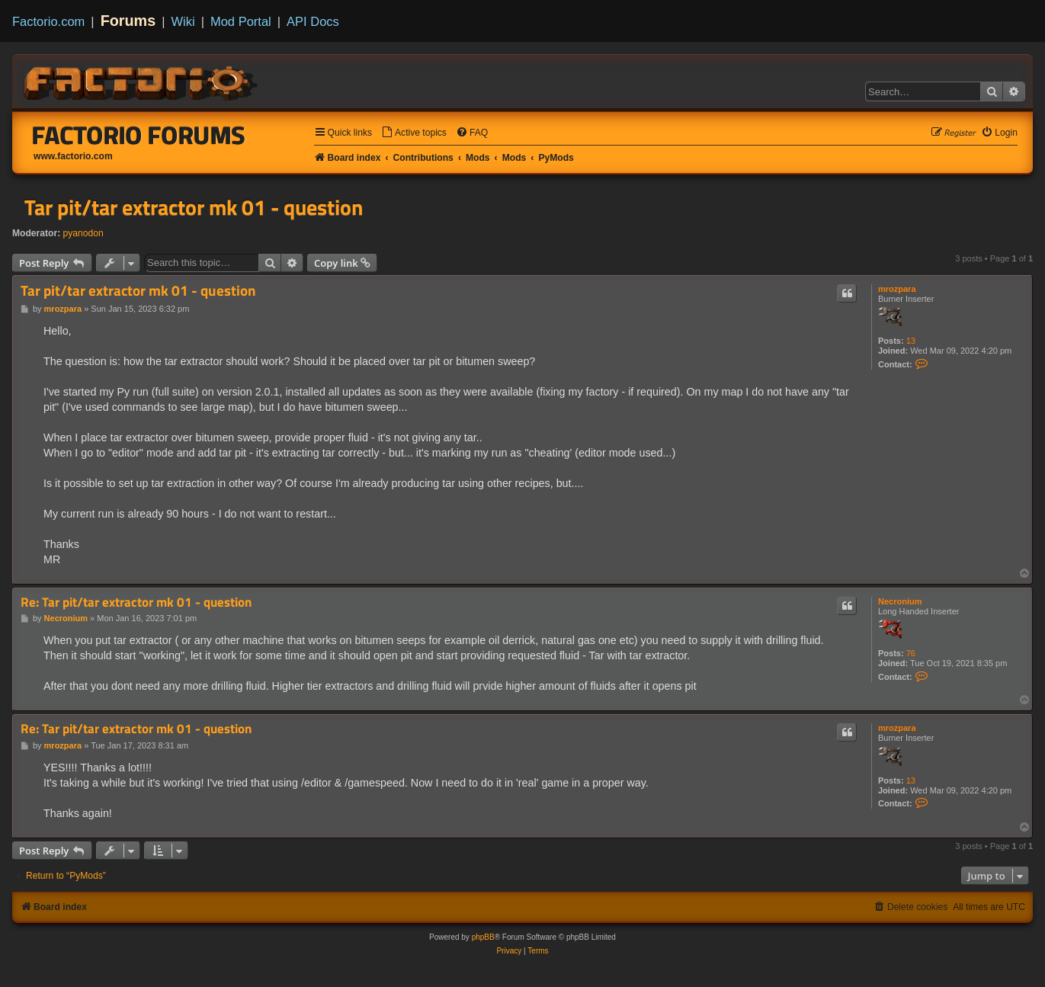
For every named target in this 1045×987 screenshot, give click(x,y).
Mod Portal (240, 21)
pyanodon (83, 233)
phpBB (483, 937)
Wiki (183, 21)
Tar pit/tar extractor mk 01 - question (193, 207)
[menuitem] (414, 133)
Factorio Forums (138, 135)
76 (910, 653)
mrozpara (897, 288)
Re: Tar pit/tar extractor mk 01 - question (136, 602)
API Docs (313, 21)
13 (910, 340)
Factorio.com (48, 21)
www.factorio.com (73, 156)
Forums (128, 20)
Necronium (900, 601)
